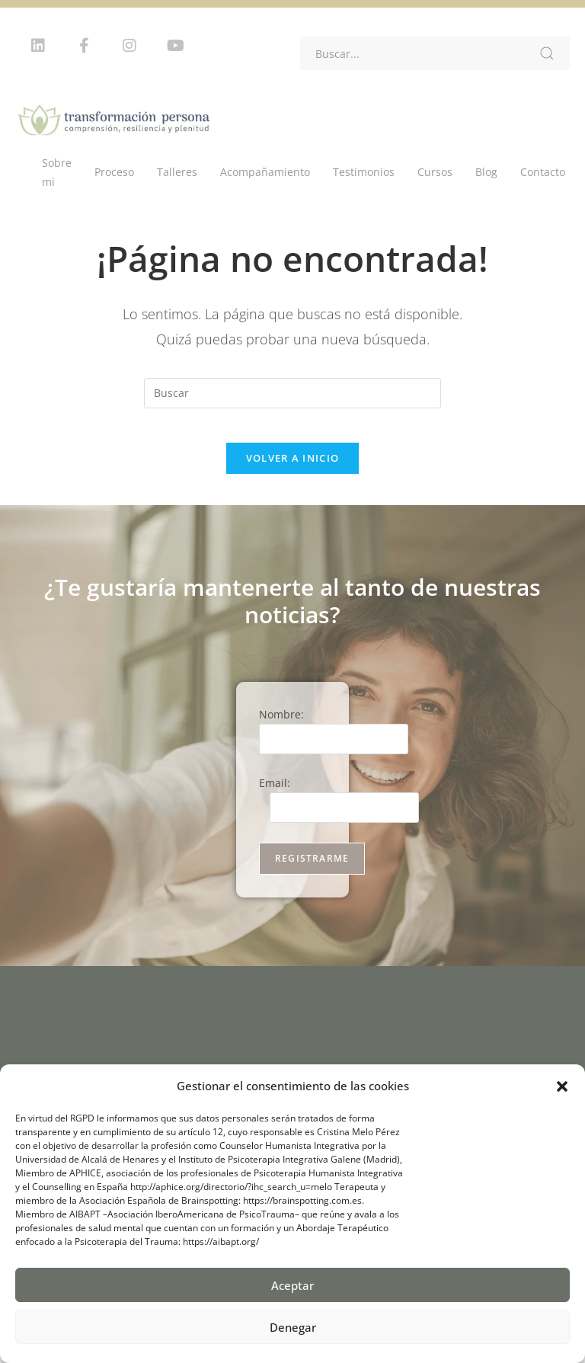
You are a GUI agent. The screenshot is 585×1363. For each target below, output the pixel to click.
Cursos (434, 172)
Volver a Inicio (293, 470)
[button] (562, 1086)
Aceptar (292, 1285)
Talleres (177, 172)
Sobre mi (57, 172)
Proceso (114, 172)
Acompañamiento (265, 172)
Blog (486, 172)
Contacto (542, 172)
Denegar (293, 1327)
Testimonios (364, 172)
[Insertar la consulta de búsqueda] (292, 393)
